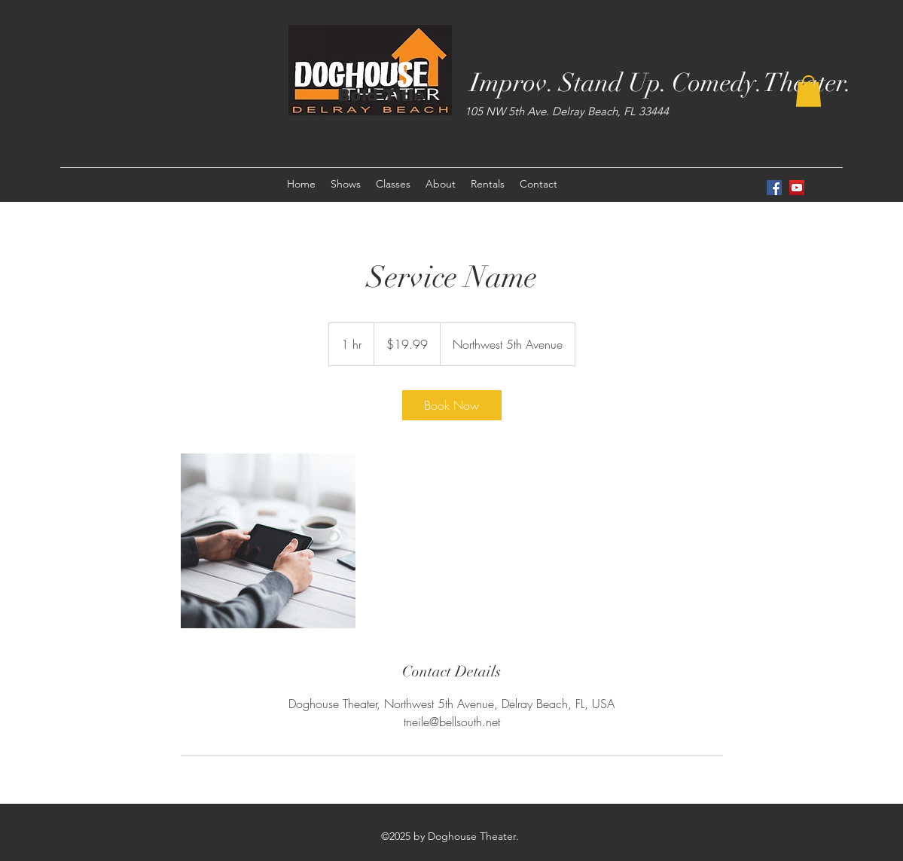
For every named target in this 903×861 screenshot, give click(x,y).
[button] (808, 91)
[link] (452, 405)
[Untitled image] (268, 540)
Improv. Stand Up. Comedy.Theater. (661, 83)
